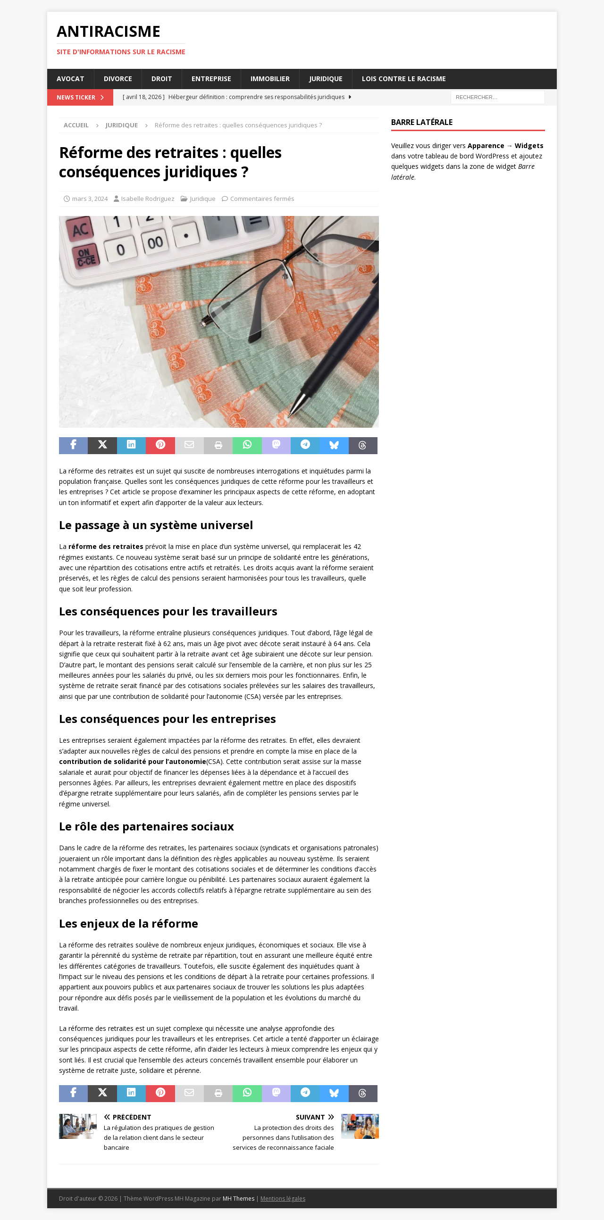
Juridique (326, 78)
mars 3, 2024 (90, 198)
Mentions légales (282, 1199)
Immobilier (270, 78)
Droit (161, 78)
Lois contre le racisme (404, 78)
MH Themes (238, 1199)
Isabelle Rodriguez (148, 198)
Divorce (118, 78)
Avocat (70, 78)
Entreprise (211, 78)
